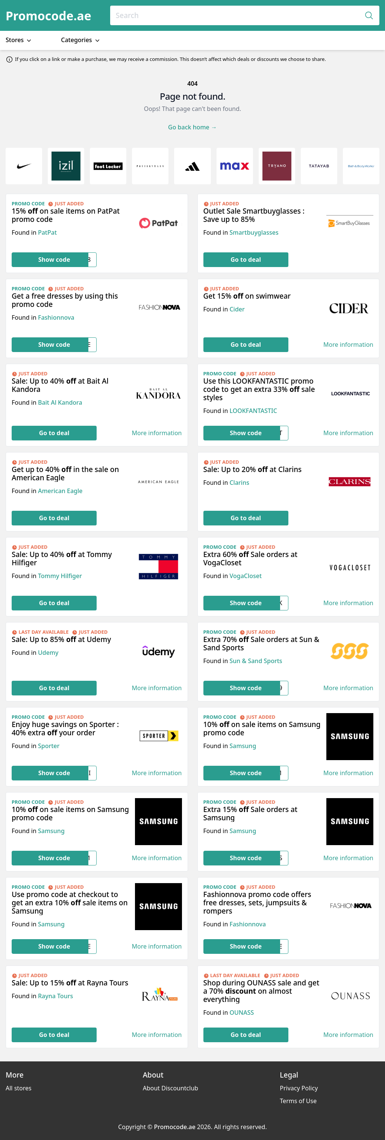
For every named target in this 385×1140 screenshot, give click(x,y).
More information (348, 344)
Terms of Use (298, 1101)
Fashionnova (56, 317)
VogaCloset (245, 576)
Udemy (48, 652)
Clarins (239, 482)
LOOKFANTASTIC (253, 411)
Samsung (242, 746)
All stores (19, 1088)
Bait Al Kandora (60, 402)
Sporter (48, 746)
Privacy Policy (299, 1088)
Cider (236, 309)
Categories (81, 40)
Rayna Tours (55, 996)
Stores (19, 40)
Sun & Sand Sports (255, 661)
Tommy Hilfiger (60, 576)
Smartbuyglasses (253, 232)
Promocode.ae (48, 16)
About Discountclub (171, 1088)
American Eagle (60, 491)
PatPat (47, 232)
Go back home (192, 127)
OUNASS (241, 1012)
